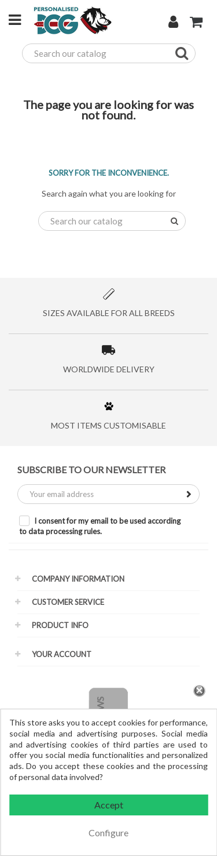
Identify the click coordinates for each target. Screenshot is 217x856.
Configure (108, 832)
